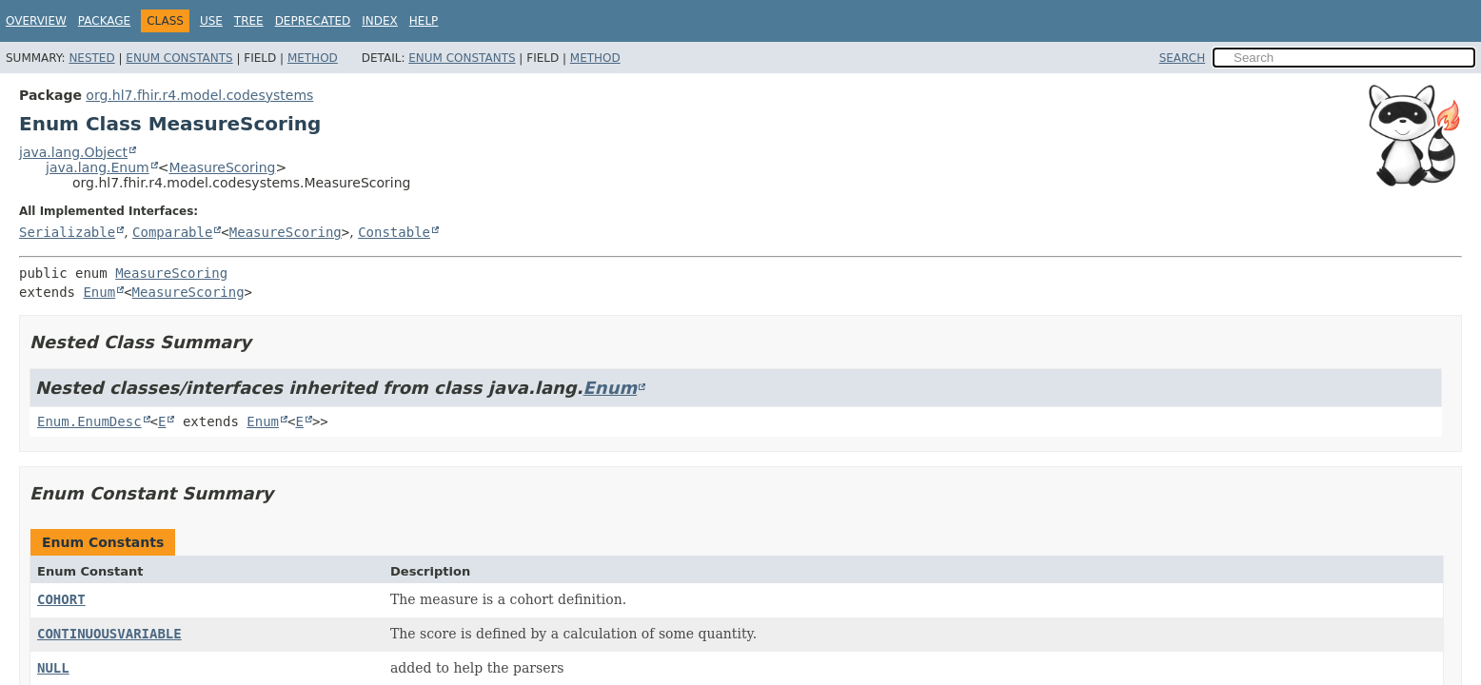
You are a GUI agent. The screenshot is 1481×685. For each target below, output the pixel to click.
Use (211, 21)
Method (312, 58)
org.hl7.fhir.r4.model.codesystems (199, 95)
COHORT (61, 599)
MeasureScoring (221, 167)
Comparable (172, 232)
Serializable (67, 232)
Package (104, 21)
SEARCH (1182, 58)
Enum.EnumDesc (89, 421)
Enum (99, 292)
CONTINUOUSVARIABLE (109, 633)
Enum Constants (179, 58)
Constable (394, 232)
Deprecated (313, 21)
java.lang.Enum (97, 167)
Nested (91, 58)
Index (380, 21)
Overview (36, 21)
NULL (53, 667)
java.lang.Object (73, 152)
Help (424, 21)
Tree (249, 21)
